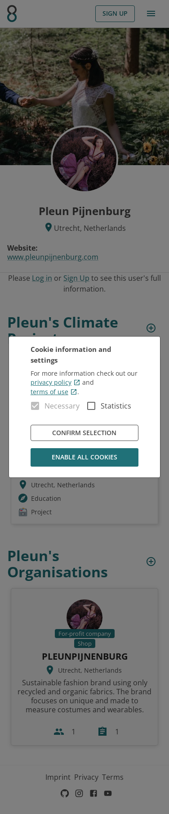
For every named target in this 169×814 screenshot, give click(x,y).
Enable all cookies (84, 457)
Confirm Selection (84, 433)
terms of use (54, 391)
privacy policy (55, 382)
